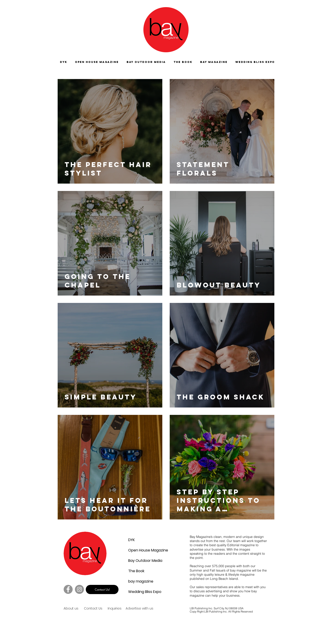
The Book (136, 571)
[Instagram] (79, 589)
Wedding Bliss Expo (139, 591)
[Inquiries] (115, 608)
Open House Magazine (139, 550)
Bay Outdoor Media (139, 560)
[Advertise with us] (145, 608)
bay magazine (139, 581)
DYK (131, 539)
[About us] (80, 608)
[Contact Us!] (102, 589)
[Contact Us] (100, 608)
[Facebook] (68, 589)
